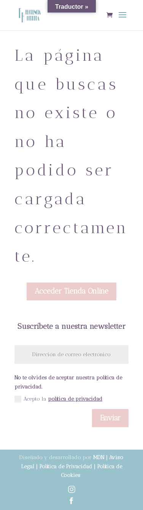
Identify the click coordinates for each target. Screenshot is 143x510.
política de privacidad (75, 399)
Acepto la (58, 399)
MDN (98, 457)
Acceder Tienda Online (71, 291)
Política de (109, 466)
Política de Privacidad (65, 466)
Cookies (71, 475)
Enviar (110, 418)
